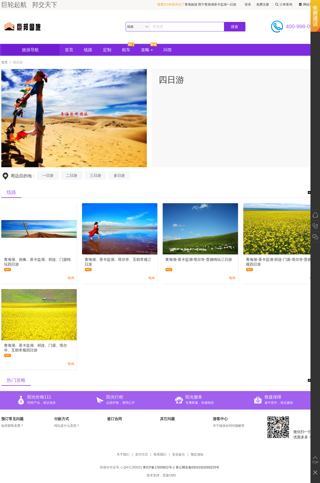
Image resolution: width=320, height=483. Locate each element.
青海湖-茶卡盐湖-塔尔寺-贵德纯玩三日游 (198, 259)
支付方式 (141, 454)
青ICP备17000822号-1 (159, 467)
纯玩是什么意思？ (67, 426)
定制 (107, 50)
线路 (88, 50)
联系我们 (160, 454)
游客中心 (220, 419)
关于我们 (123, 454)
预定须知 (197, 454)
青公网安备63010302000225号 (197, 467)
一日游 (47, 175)
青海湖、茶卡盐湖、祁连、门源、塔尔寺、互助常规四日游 (35, 347)
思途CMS (169, 475)
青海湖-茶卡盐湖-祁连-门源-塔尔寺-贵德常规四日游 (280, 261)
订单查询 (283, 4)
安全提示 (178, 454)
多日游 (119, 175)
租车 (126, 50)
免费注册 (262, 4)
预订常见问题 (12, 419)
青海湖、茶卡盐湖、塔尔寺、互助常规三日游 (118, 261)
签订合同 (114, 419)
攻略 (147, 50)
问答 (167, 50)
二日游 (71, 175)
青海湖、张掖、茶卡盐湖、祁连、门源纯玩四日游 (37, 261)
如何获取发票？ (12, 426)
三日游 (95, 175)
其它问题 (167, 419)
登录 (248, 4)
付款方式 (61, 419)
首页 (69, 50)
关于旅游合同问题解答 (229, 426)
